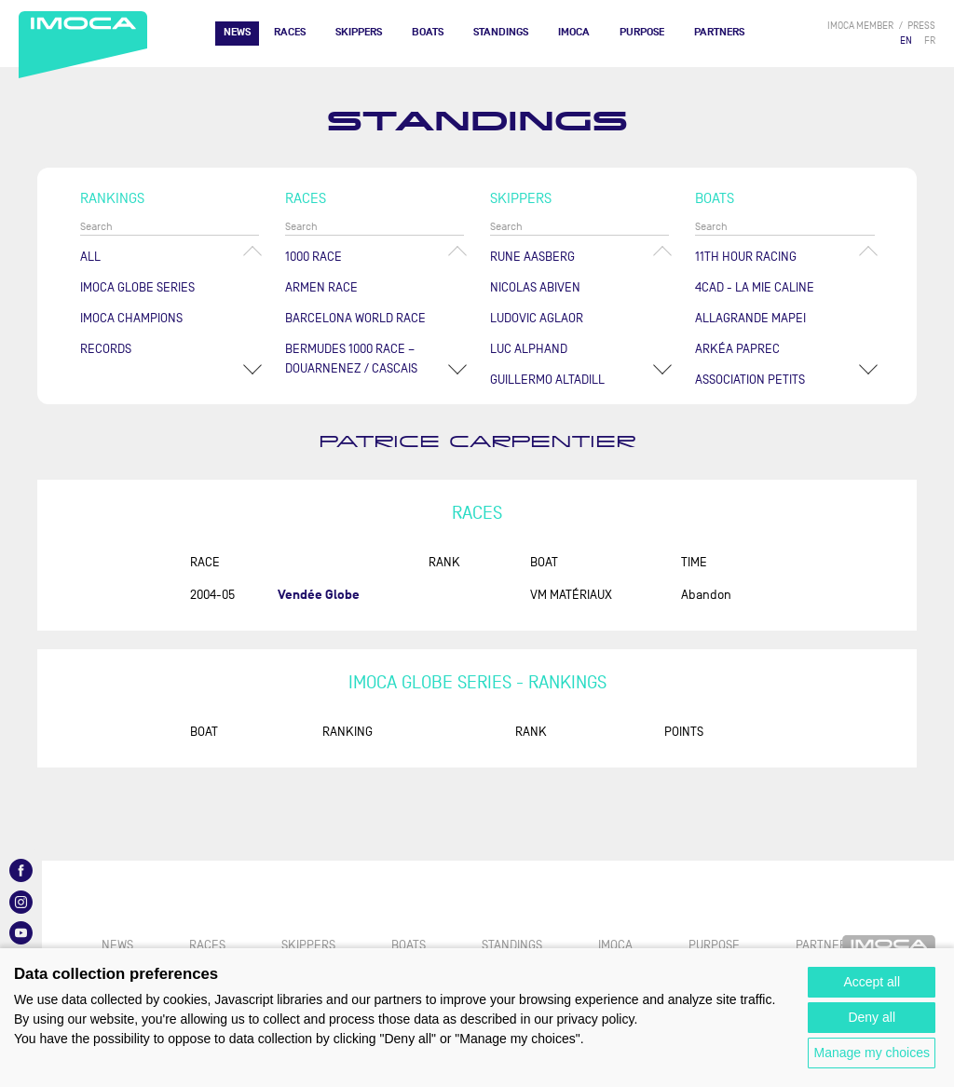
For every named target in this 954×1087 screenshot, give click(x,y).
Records (105, 349)
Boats (427, 32)
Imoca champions (131, 318)
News (237, 32)
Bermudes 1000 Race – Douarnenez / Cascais (351, 358)
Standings (500, 32)
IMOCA (574, 32)
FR (929, 40)
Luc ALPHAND (528, 349)
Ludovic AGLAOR (536, 318)
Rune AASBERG (532, 257)
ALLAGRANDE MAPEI (750, 318)
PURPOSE (642, 32)
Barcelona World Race (355, 318)
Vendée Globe (319, 595)
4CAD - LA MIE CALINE (754, 287)
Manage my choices (871, 1052)
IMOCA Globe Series (137, 287)
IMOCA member (860, 26)
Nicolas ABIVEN (535, 287)
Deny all (871, 1017)
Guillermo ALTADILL (547, 380)
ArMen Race (321, 287)
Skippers (358, 32)
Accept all (871, 981)
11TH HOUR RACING (746, 257)
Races (290, 32)
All (90, 257)
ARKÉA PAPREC (737, 349)
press (921, 26)
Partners (719, 32)
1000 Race (313, 257)
